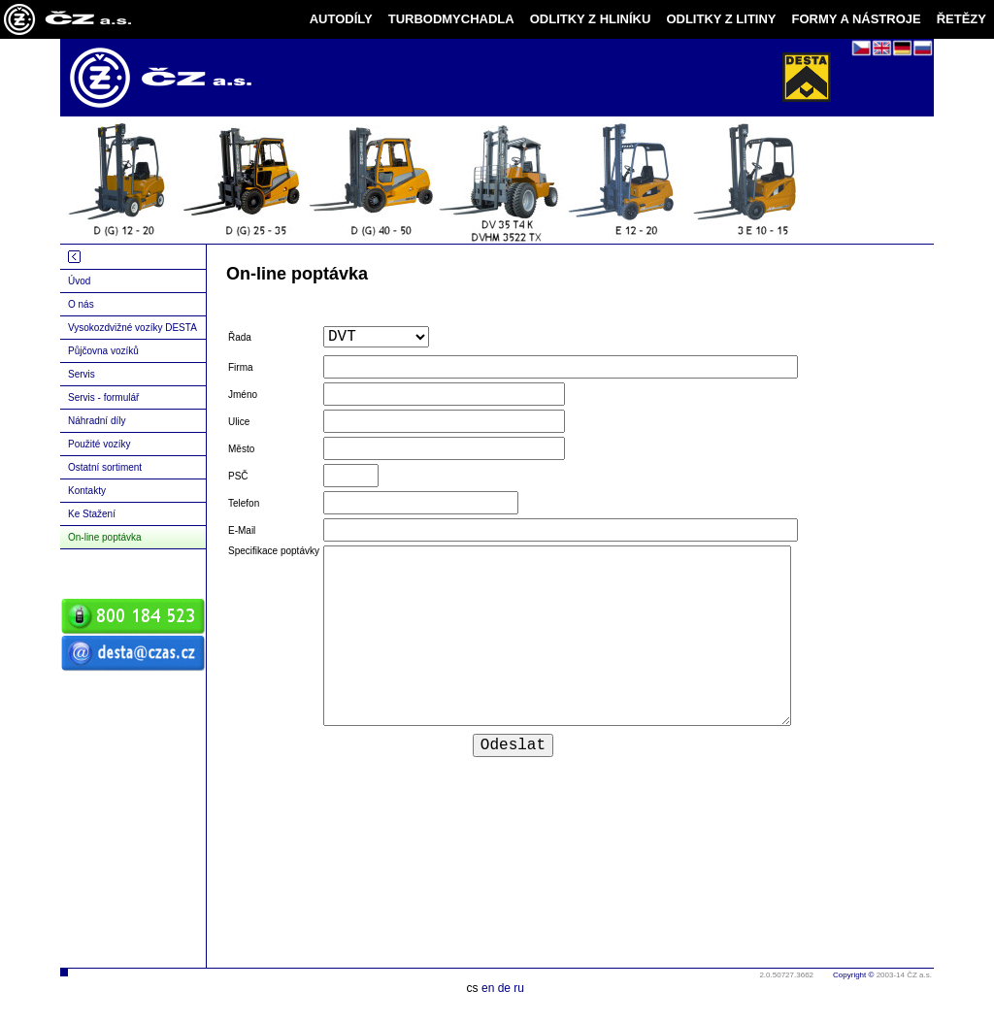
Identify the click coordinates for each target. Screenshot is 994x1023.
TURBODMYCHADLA (451, 19)
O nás (81, 304)
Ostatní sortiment (105, 467)
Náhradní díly (96, 420)
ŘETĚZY (961, 19)
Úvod (79, 281)
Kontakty (87, 490)
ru (519, 988)
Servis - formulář (103, 397)
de (504, 988)
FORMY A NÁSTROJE (856, 19)
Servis (81, 374)
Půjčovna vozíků (103, 351)
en (487, 988)
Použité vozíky (99, 444)
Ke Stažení (92, 514)
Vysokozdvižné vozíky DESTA (132, 327)
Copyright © (853, 975)
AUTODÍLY (341, 19)
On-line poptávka (105, 537)
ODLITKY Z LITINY (721, 19)
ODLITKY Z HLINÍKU (590, 19)
